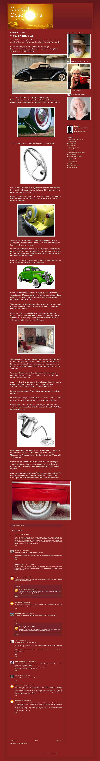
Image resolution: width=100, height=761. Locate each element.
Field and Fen (72, 149)
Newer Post (13, 740)
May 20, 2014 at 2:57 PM (29, 627)
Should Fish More (19, 661)
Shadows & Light (73, 161)
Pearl (16, 640)
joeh (16, 550)
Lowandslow (18, 613)
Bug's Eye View (72, 143)
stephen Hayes (18, 685)
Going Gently (72, 150)
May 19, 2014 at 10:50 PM (31, 589)
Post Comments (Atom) (22, 743)
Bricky (16, 577)
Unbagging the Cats (73, 165)
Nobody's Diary (72, 158)
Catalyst (77, 126)
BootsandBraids (72, 141)
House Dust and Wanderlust (75, 156)
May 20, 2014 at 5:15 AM (24, 640)
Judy (16, 675)
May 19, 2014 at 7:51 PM (24, 535)
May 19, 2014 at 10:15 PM (24, 577)
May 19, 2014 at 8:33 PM (28, 564)
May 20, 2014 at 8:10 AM (29, 685)
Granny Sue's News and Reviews (77, 152)
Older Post (58, 740)
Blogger (56, 753)
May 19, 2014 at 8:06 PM (23, 550)
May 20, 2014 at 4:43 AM (28, 613)
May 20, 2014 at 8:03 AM (24, 675)
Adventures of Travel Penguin (76, 139)
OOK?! (70, 160)
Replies (18, 586)
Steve (16, 602)
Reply (16, 545)
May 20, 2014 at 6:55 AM (30, 661)
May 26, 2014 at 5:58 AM (25, 700)
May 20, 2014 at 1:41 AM (24, 602)
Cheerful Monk (72, 145)
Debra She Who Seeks (74, 147)
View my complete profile (79, 131)
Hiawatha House (72, 154)
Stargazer (71, 163)
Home (36, 740)
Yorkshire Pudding (73, 167)
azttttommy (22, 589)
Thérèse (17, 700)
